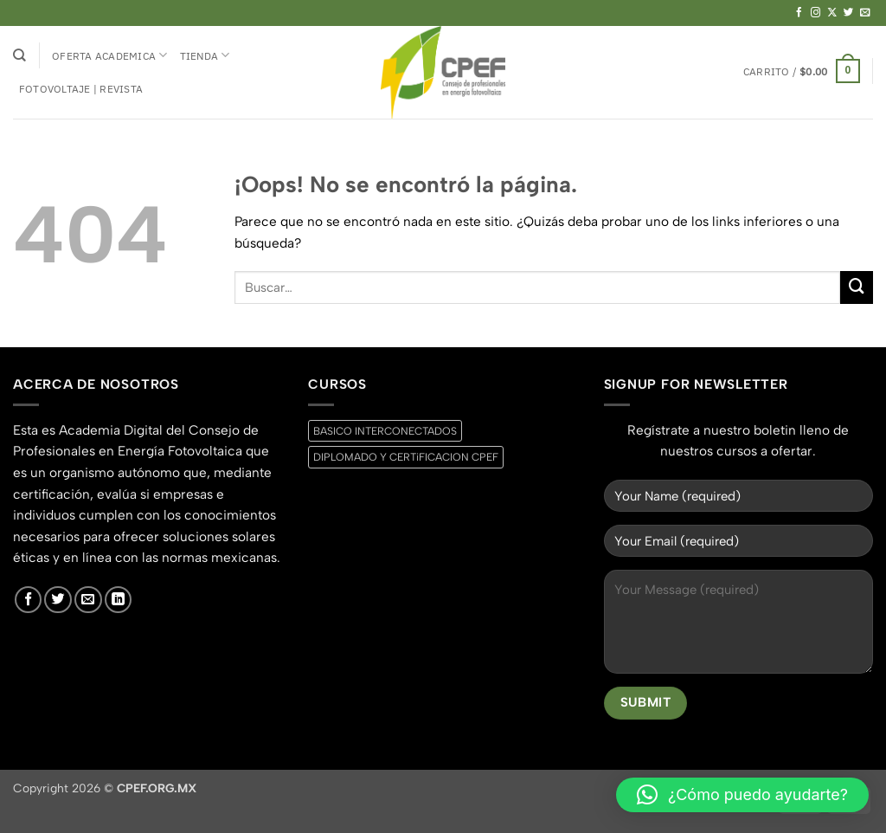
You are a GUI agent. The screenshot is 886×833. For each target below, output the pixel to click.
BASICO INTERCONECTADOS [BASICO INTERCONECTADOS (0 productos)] (385, 430)
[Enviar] (856, 287)
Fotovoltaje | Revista (81, 88)
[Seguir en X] (832, 13)
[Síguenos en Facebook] (799, 13)
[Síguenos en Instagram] (816, 13)
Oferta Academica (109, 55)
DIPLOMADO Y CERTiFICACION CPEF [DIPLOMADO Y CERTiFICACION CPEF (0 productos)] (405, 456)
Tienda (205, 55)
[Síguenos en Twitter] (849, 13)
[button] (801, 71)
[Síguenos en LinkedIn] (118, 600)
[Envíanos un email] (865, 13)
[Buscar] (19, 55)
